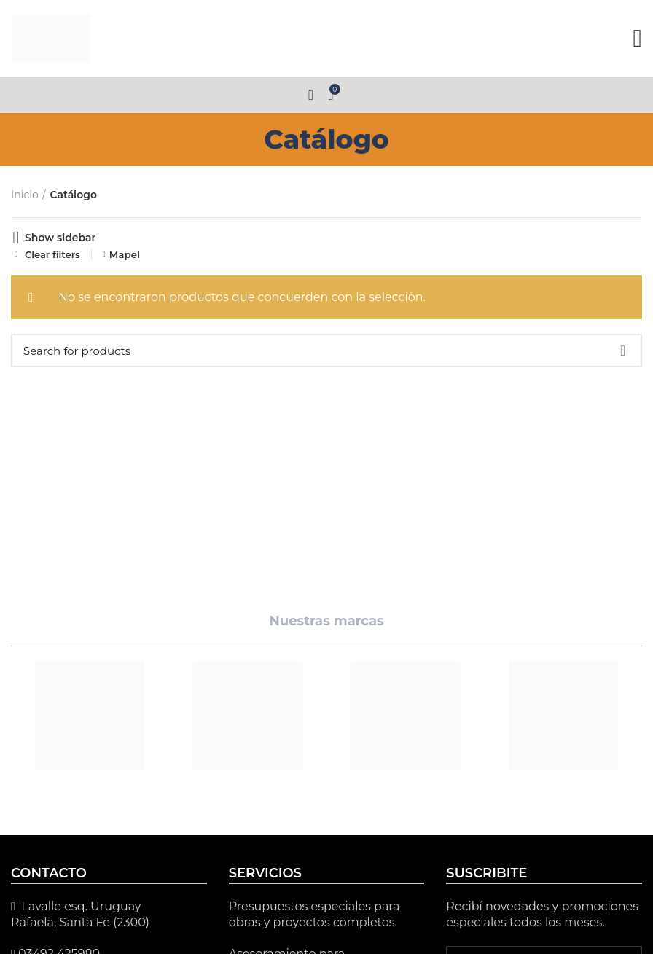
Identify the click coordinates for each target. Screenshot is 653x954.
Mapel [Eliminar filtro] (125, 254)
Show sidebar (60, 237)
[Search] (326, 350)
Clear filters (52, 254)
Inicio (25, 194)
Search (622, 350)
